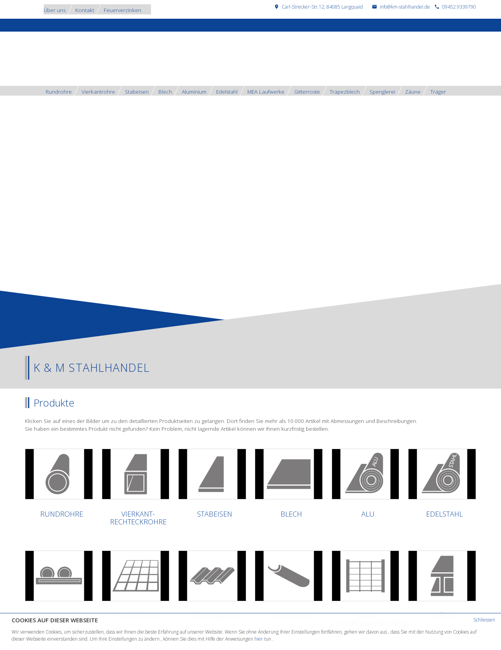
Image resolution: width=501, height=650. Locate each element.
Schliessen (484, 619)
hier (258, 639)
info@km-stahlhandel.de (405, 7)
